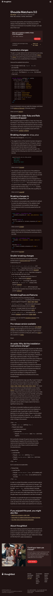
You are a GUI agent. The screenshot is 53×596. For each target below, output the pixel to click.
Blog (37, 578)
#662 (36, 301)
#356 (30, 314)
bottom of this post (19, 108)
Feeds (45, 581)
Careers (37, 575)
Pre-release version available (23, 324)
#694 (32, 306)
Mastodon (46, 573)
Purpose (38, 576)
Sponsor (38, 581)
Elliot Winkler (13, 14)
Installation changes (19, 50)
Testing (23, 16)
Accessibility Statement (39, 591)
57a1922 (21, 226)
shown (14, 57)
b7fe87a (26, 130)
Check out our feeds (34, 44)
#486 (19, 386)
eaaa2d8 (21, 192)
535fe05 (19, 284)
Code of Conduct (30, 591)
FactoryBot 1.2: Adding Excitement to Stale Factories (25, 517)
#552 (34, 386)
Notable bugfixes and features (24, 295)
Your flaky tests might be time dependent (22, 519)
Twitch (45, 580)
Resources (29, 576)
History (39, 55)
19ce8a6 (21, 167)
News (11, 16)
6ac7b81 (21, 251)
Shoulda (18, 16)
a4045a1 (21, 130)
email (39, 332)
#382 (15, 386)
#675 (33, 310)
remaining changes (31, 317)
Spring (12, 390)
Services (29, 573)
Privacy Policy (30, 592)
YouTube (46, 578)
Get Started (32, 561)
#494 (23, 386)
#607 (32, 301)
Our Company (39, 573)
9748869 (18, 314)
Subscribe (37, 38)
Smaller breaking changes (22, 255)
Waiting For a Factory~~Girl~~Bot (20, 515)
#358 (34, 314)
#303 (12, 386)
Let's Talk (29, 578)
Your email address (18, 36)
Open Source (29, 16)
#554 (29, 301)
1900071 (20, 111)
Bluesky (46, 575)
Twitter (22, 334)
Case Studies (30, 575)
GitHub (46, 576)
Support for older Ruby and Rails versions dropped (25, 116)
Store (37, 583)
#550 (30, 386)
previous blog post (25, 260)
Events (37, 580)
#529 (26, 386)
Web (15, 16)
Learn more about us (26, 536)
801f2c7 (28, 278)
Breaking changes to (24, 135)
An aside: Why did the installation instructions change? (25, 344)
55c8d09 (36, 270)
